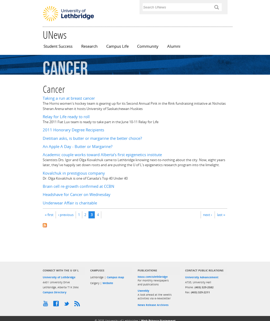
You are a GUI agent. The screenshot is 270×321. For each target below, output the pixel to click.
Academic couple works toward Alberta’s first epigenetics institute (102, 154)
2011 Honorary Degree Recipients (73, 130)
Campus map (115, 277)
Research (89, 46)
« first (49, 214)
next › (207, 214)
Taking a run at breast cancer (69, 98)
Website (108, 283)
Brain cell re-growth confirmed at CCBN (78, 186)
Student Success (58, 46)
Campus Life (117, 46)
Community (147, 46)
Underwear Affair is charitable (70, 203)
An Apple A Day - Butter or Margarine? (77, 146)
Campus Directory (54, 292)
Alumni (173, 46)
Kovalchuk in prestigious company (74, 173)
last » (221, 214)
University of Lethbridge (59, 277)
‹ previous (66, 214)
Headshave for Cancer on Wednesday (76, 194)
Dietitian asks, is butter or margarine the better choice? (92, 138)
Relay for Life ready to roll (66, 116)
